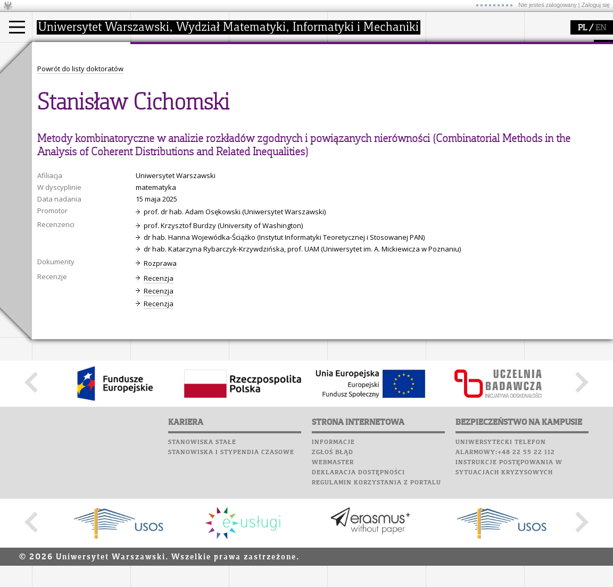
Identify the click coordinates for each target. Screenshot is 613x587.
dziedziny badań (269, 73)
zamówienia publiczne (180, 131)
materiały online (367, 83)
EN (600, 28)
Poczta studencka (461, 78)
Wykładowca (65, 102)
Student (58, 83)
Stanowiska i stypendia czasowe (231, 551)
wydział (156, 52)
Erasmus (59, 111)
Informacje (333, 541)
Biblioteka (447, 98)
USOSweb (443, 48)
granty (252, 102)
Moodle (441, 58)
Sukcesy (442, 128)
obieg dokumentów (273, 121)
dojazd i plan (164, 73)
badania (254, 52)
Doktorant (61, 92)
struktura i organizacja (180, 83)
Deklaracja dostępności (358, 571)
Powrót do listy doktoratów (80, 167)
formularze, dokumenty (182, 121)
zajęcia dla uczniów (372, 73)
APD (491, 48)
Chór (484, 98)
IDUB (250, 131)
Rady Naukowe (168, 102)
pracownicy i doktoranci (182, 111)
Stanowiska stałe (202, 541)
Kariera (446, 118)
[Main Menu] (17, 27)
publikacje (258, 92)
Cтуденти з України (78, 121)
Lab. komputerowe (462, 68)
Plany (473, 58)
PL (582, 28)
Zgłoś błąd (332, 551)
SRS (472, 48)
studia (53, 52)
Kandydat (61, 73)
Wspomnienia (452, 108)
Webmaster (333, 561)
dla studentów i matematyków (365, 97)
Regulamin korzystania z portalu (376, 581)
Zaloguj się (596, 5)
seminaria (258, 83)
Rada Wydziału (168, 92)
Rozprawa (160, 361)
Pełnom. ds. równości (79, 131)
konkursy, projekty (371, 121)
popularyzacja (368, 52)
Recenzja (158, 376)
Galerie (498, 108)
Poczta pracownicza (466, 88)
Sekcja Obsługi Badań (277, 111)
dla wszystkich (364, 111)
